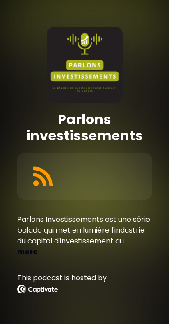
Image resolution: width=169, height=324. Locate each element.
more (27, 252)
